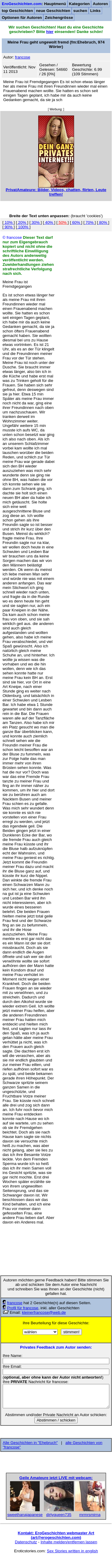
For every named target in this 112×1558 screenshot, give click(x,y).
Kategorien (79, 4)
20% (22, 222)
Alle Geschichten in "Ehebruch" (30, 1442)
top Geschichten (17, 10)
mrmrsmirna (89, 1514)
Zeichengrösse (59, 17)
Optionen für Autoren (22, 17)
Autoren (100, 4)
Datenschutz (26, 1542)
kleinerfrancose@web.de (44, 1312)
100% (23, 227)
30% (35, 222)
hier (49, 31)
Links (95, 10)
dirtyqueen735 (58, 1514)
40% (49, 222)
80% (103, 222)
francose (14, 1303)
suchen (80, 10)
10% (9, 222)
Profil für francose (22, 1308)
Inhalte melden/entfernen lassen (69, 1542)
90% (9, 227)
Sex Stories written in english (72, 1551)
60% (76, 222)
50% (63, 222)
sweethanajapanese (25, 1514)
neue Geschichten (53, 10)
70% (90, 222)
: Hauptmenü (34, 4)
